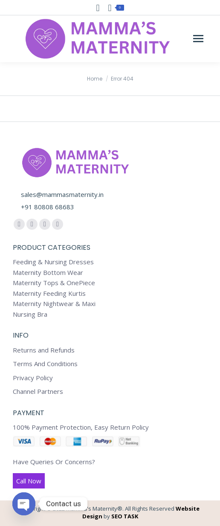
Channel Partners (38, 391)
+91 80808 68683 (47, 206)
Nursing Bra (30, 314)
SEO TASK (124, 516)
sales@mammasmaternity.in (62, 194)
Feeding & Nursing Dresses (53, 262)
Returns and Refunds (44, 350)
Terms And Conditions (45, 364)
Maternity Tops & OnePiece (54, 283)
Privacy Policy (33, 378)
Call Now (28, 481)
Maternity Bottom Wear (48, 273)
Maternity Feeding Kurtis (49, 293)
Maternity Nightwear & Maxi (54, 304)
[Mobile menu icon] (198, 38)
